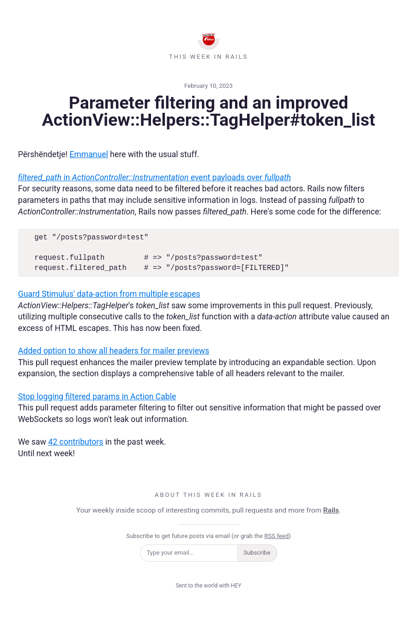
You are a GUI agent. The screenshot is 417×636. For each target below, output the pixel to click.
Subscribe (256, 552)
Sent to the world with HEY (208, 585)
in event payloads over (154, 177)
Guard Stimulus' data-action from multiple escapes (109, 294)
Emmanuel (89, 154)
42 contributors (75, 441)
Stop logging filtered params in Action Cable (97, 396)
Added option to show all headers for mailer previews (113, 350)
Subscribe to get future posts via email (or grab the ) (208, 535)
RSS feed (276, 535)
